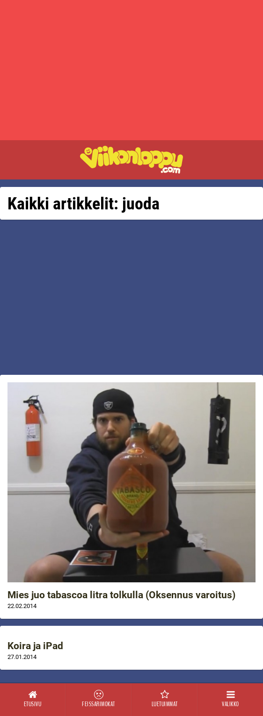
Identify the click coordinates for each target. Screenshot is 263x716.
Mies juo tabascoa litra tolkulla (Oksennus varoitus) (121, 595)
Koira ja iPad (35, 646)
